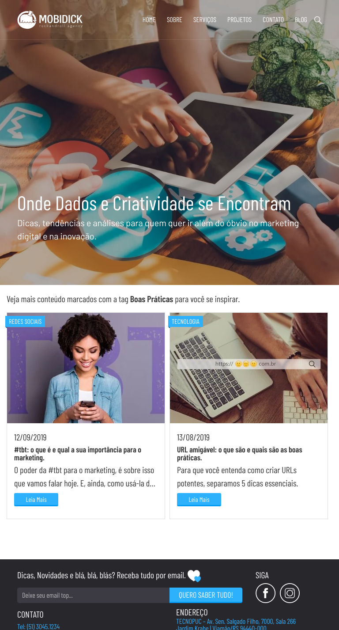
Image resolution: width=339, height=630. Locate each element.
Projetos (239, 19)
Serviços (204, 19)
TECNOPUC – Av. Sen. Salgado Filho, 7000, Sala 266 (236, 621)
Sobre (174, 19)
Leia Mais (36, 499)
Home (149, 19)
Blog (301, 19)
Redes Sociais (25, 321)
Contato (273, 19)
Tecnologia (186, 321)
